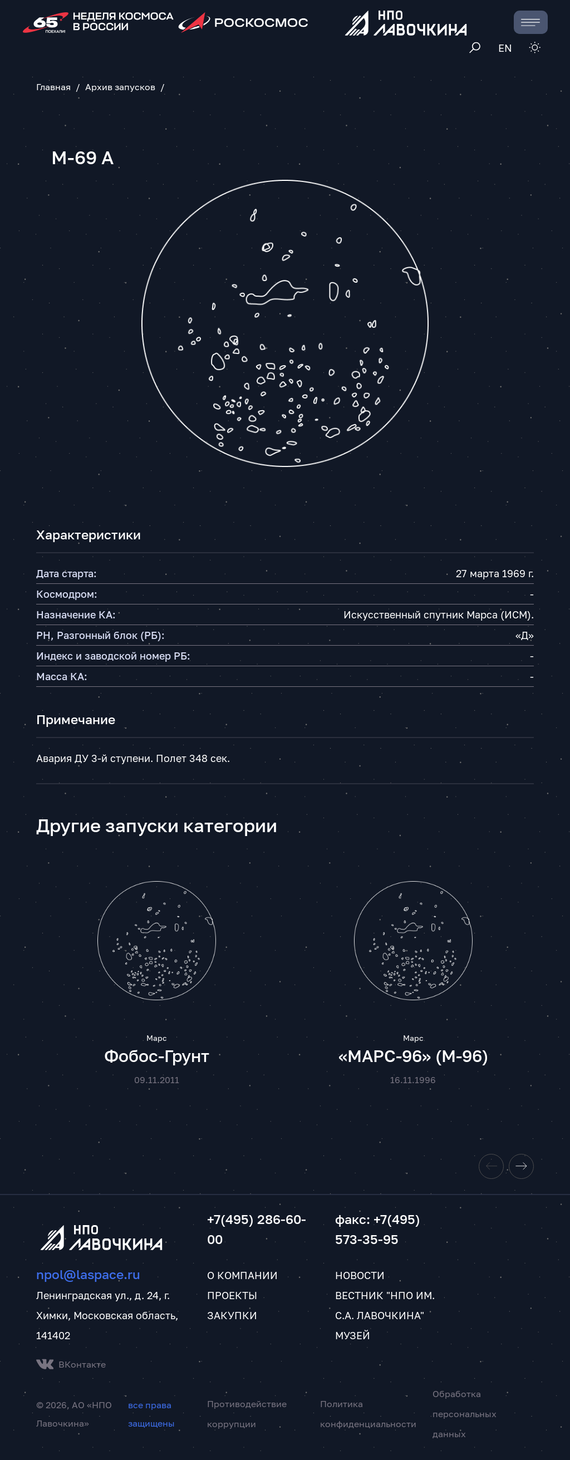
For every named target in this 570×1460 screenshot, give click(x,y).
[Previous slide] (491, 1168)
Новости (360, 1277)
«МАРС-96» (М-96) (413, 1057)
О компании (242, 1277)
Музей (352, 1337)
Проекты (232, 1297)
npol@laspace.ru (88, 1276)
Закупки (232, 1317)
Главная (53, 86)
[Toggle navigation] (531, 23)
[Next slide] (521, 1168)
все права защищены (151, 1415)
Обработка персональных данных (465, 1415)
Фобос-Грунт (156, 1057)
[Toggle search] (475, 48)
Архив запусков (120, 86)
